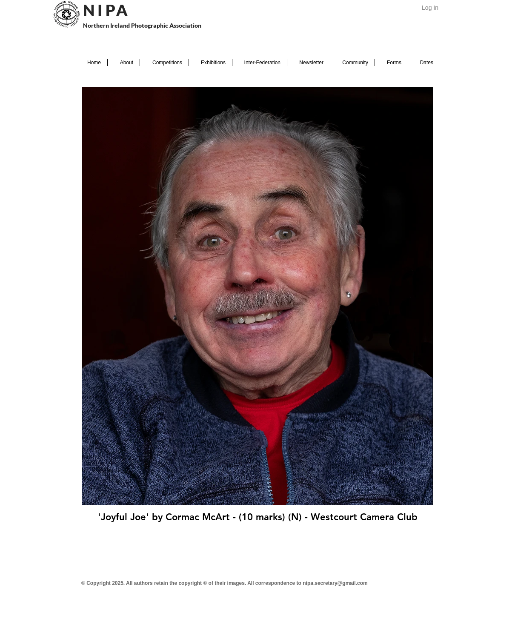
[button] (124, 62)
